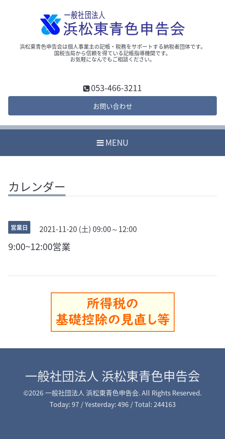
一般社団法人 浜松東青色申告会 (112, 375)
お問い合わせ (112, 106)
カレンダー (37, 188)
